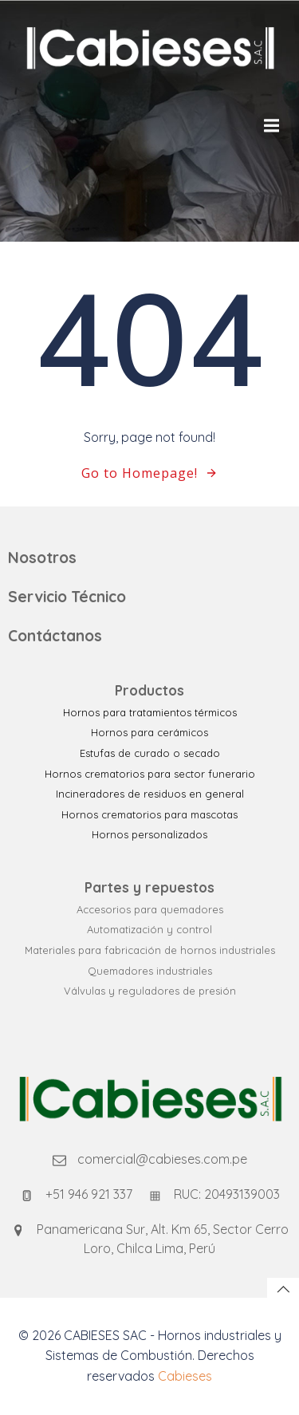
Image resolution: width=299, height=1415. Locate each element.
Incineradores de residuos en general (150, 793)
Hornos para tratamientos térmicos (150, 712)
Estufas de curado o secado (150, 753)
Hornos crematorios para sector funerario (150, 773)
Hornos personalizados (149, 834)
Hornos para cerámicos (149, 732)
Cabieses (185, 1376)
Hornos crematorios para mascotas (149, 814)
